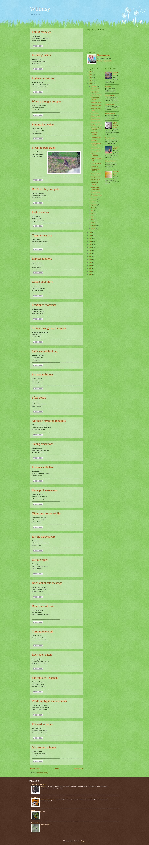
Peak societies (40, 212)
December (94, 86)
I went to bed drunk (43, 147)
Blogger (83, 841)
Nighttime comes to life (46, 513)
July (92, 210)
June (92, 213)
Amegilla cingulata (45, 824)
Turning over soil (42, 631)
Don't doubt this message (47, 582)
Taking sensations (42, 444)
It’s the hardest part (43, 536)
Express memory (42, 258)
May (92, 217)
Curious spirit (40, 559)
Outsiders (43, 786)
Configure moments (44, 304)
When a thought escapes (46, 101)
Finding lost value (43, 124)
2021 (90, 81)
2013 (90, 250)
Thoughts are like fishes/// (39, 784)
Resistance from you (110, 161)
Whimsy (40, 8)
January (93, 228)
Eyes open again (42, 654)
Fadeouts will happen (45, 677)
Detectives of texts (43, 606)
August (93, 208)
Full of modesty (41, 31)
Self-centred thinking (44, 351)
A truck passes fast (110, 113)
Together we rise (42, 235)
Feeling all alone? (110, 104)
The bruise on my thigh (116, 173)
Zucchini (42, 812)
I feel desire (39, 397)
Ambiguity (108, 86)
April (92, 219)
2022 (90, 78)
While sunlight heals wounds (49, 701)
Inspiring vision (41, 55)
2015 (90, 244)
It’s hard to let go (42, 724)
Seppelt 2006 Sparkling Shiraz (115, 125)
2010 (90, 259)
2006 (90, 271)
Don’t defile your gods (45, 189)
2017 (90, 238)
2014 (90, 247)
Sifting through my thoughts (49, 328)
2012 (90, 253)
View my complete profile (104, 61)
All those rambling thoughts (49, 420)
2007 (90, 268)
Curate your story (42, 281)
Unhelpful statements (45, 490)
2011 (90, 256)
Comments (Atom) (42, 773)
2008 (90, 265)
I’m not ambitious (42, 374)
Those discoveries (110, 138)
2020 (90, 84)
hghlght (33, 810)
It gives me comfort (44, 78)
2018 (90, 235)
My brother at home (44, 747)
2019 (90, 232)
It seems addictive (43, 467)
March (93, 222)
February (93, 225)
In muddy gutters (115, 73)
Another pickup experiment (47, 799)
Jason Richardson (104, 55)
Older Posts (78, 768)
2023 (90, 75)
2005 (90, 274)
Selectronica (35, 797)
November (94, 199)
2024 (90, 72)
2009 (90, 262)
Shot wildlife (35, 823)
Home (56, 768)
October (93, 202)
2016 (90, 241)
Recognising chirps (116, 147)
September (94, 205)
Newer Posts (34, 768)
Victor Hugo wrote (110, 95)
